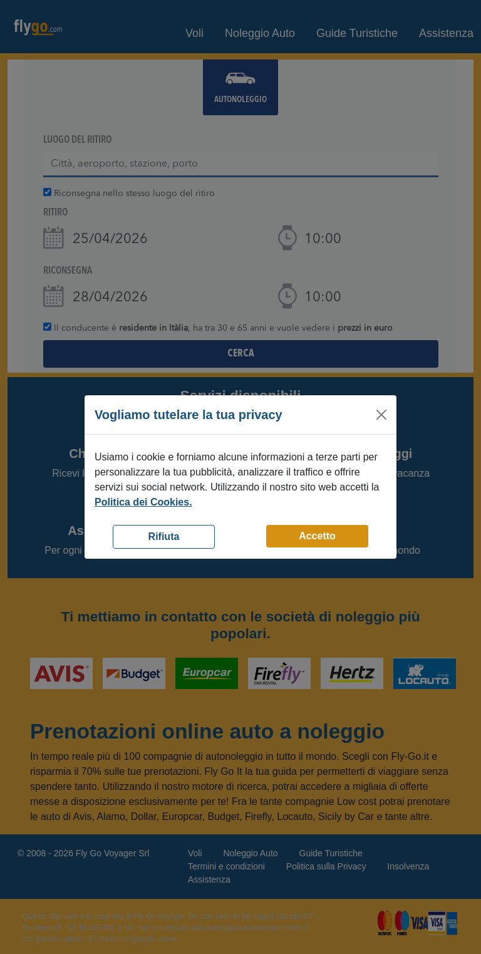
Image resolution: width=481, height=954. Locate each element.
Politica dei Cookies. (143, 502)
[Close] (381, 415)
